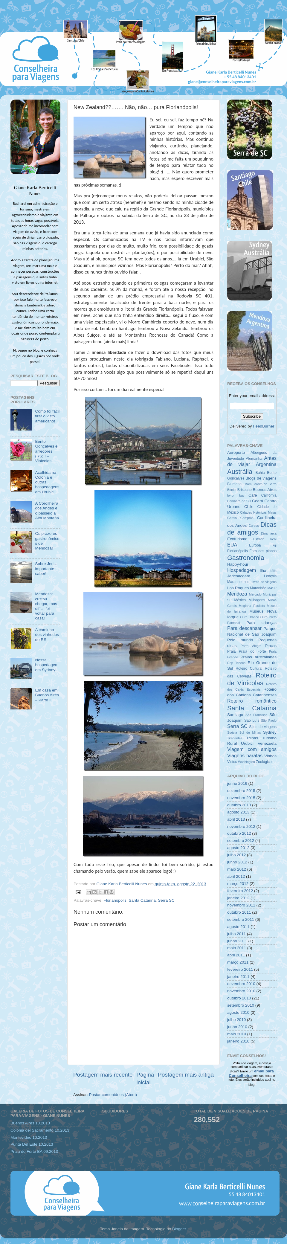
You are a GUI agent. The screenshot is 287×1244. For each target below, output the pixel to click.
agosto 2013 (238, 812)
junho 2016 (237, 783)
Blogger (179, 1229)
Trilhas (252, 738)
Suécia (232, 732)
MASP (272, 588)
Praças (271, 646)
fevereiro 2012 (240, 891)
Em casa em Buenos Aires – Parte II (47, 695)
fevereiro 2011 (240, 969)
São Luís (251, 720)
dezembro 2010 (241, 984)
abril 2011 (236, 955)
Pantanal (233, 623)
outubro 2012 (239, 833)
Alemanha (254, 459)
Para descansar (244, 628)
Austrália (239, 471)
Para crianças (261, 622)
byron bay (236, 495)
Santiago (235, 714)
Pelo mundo (240, 640)
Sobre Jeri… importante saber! (46, 568)
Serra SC (166, 900)
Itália (273, 571)
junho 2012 (237, 862)
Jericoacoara (238, 576)
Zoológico (264, 762)
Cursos (253, 525)
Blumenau (235, 484)
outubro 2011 (239, 912)
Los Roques (238, 588)
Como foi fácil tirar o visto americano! (47, 416)
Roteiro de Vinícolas (252, 679)
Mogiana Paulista (252, 606)
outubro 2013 (239, 805)
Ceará (257, 501)
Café (252, 495)
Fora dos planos (263, 551)
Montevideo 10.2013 (28, 1137)
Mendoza (237, 593)
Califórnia (269, 495)
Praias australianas (259, 657)
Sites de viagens (263, 727)
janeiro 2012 (238, 898)
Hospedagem (241, 570)
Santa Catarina (142, 900)
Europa (255, 545)
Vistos (232, 762)
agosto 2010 (238, 1012)
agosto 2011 (238, 926)
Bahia (260, 473)
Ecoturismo (237, 539)
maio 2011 (236, 948)
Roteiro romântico (252, 700)
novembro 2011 (241, 905)
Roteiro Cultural (249, 668)
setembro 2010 (240, 1005)
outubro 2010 (239, 998)
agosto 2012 (238, 847)
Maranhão (258, 588)
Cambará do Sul (239, 501)
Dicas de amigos (252, 528)
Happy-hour (237, 564)
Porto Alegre (251, 646)
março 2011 (237, 962)
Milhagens (256, 600)
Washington (246, 762)
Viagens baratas (244, 755)
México (239, 600)
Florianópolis (115, 900)
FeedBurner (263, 426)
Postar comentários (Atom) (113, 1094)
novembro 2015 (241, 798)
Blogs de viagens (261, 478)
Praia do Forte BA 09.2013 (34, 1151)
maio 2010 (236, 1034)
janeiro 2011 (238, 976)
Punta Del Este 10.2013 (31, 1144)
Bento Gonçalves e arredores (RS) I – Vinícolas (46, 451)
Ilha (263, 570)
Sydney (270, 732)
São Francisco (256, 715)
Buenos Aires (265, 489)
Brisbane (244, 490)
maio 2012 (236, 869)
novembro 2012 (241, 826)
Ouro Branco (249, 617)
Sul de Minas (250, 732)
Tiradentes (234, 738)
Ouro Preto (268, 617)
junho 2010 (237, 1027)
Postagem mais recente (102, 1074)
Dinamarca (269, 533)
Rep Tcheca (236, 663)
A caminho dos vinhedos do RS (47, 635)
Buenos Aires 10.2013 (30, 1123)
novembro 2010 (241, 991)
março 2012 (237, 883)
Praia (231, 651)
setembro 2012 (240, 840)
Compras (247, 518)
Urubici (247, 743)
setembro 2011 (240, 919)
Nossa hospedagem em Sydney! (46, 665)
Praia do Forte (252, 651)
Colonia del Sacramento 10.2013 (39, 1130)
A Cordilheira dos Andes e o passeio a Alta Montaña (47, 510)
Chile (249, 506)
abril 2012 (236, 876)
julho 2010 (236, 1019)
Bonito (231, 490)
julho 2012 (236, 855)
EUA (232, 544)
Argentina (266, 464)
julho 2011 (236, 934)
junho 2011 (237, 941)
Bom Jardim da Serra (261, 484)
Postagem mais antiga (186, 1074)
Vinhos (270, 756)
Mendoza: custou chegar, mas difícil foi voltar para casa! (46, 606)
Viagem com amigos (252, 749)
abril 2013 (236, 819)
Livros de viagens (264, 582)
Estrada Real (265, 539)
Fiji (274, 545)
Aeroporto (236, 452)
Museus (256, 611)
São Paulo (269, 720)
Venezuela (267, 743)
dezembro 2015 (241, 790)
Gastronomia (245, 557)
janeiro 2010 (238, 1041)
